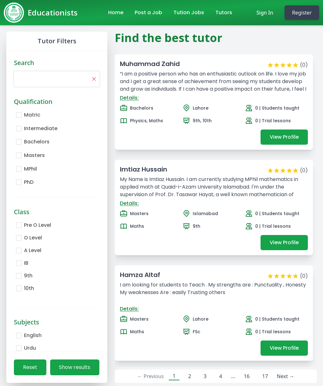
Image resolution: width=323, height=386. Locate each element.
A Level (32, 250)
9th (28, 275)
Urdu (30, 348)
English (33, 335)
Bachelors (37, 141)
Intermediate (40, 128)
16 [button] (247, 376)
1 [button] (174, 375)
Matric (32, 114)
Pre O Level (37, 225)
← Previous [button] (150, 376)
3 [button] (205, 376)
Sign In (264, 12)
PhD (28, 182)
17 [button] (265, 376)
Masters (34, 155)
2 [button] (189, 376)
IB (26, 263)
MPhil (30, 168)
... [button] (233, 376)
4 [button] (220, 376)
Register (302, 12)
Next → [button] (285, 376)
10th (29, 288)
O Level (33, 237)
